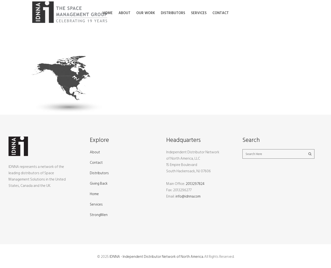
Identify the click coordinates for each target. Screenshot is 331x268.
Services (96, 204)
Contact (96, 163)
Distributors (99, 173)
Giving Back (99, 184)
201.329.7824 (195, 184)
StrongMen (99, 215)
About (95, 152)
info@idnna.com (188, 196)
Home (94, 194)
